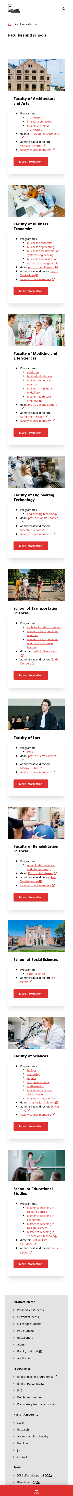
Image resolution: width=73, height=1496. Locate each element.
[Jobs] (18, 1450)
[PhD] (18, 1390)
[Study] (19, 1423)
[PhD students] (24, 1331)
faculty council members (35, 150)
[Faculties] (21, 1443)
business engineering (40, 247)
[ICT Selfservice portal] (33, 1475)
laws (30, 752)
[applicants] (22, 1358)
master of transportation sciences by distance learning (42, 643)
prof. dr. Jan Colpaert (42, 1102)
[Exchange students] (27, 1324)
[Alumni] (20, 1344)
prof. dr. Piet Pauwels (41, 267)
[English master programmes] (35, 1377)
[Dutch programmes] (28, 1397)
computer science (38, 1082)
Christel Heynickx (31, 146)
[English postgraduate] (29, 1384)
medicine (33, 372)
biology (31, 1070)
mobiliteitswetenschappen (43, 627)
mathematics (35, 1086)
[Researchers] (23, 1338)
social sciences (36, 974)
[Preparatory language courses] (34, 1404)
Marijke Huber (29, 768)
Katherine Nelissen (32, 417)
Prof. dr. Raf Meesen (40, 873)
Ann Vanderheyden (38, 879)
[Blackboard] (27, 1482)
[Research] (21, 1429)
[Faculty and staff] (28, 1351)
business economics (39, 243)
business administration (42, 259)
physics (31, 1078)
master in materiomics (41, 1098)
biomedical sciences (39, 376)
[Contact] (20, 1457)
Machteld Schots (30, 530)
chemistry (33, 1074)
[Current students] (26, 1317)
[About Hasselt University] (31, 1436)
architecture (34, 117)
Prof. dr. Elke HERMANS (33, 1242)
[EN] (9, 24)
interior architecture (39, 121)
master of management (42, 263)
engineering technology (42, 514)
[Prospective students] (29, 1310)
